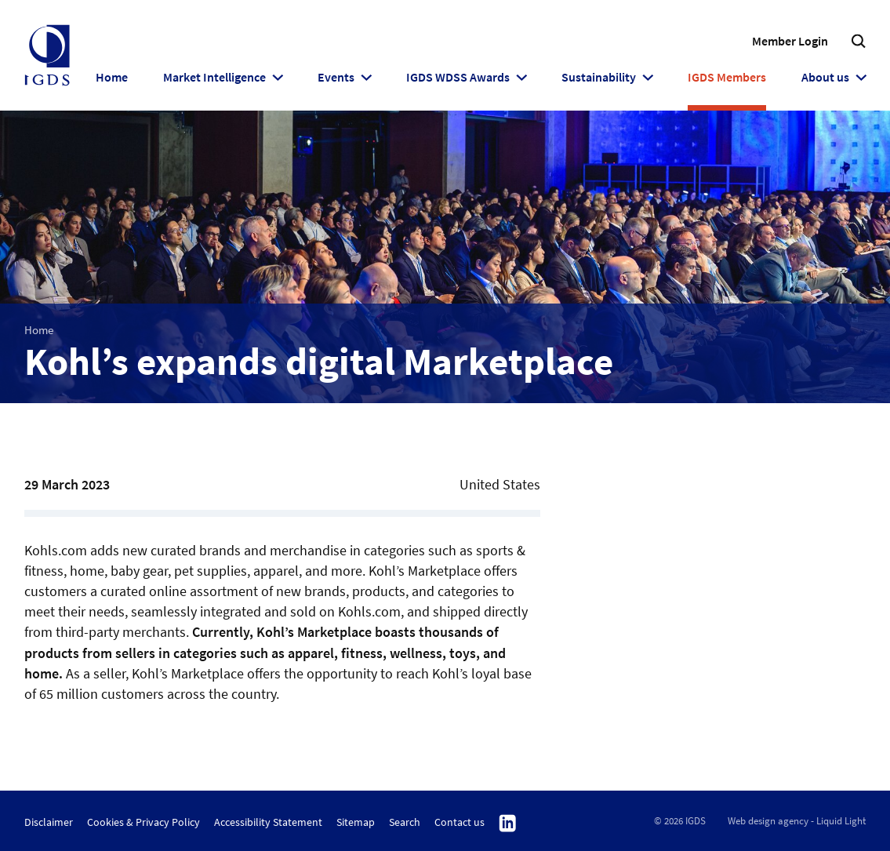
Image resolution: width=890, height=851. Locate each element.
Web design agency (768, 820)
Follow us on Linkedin (508, 823)
